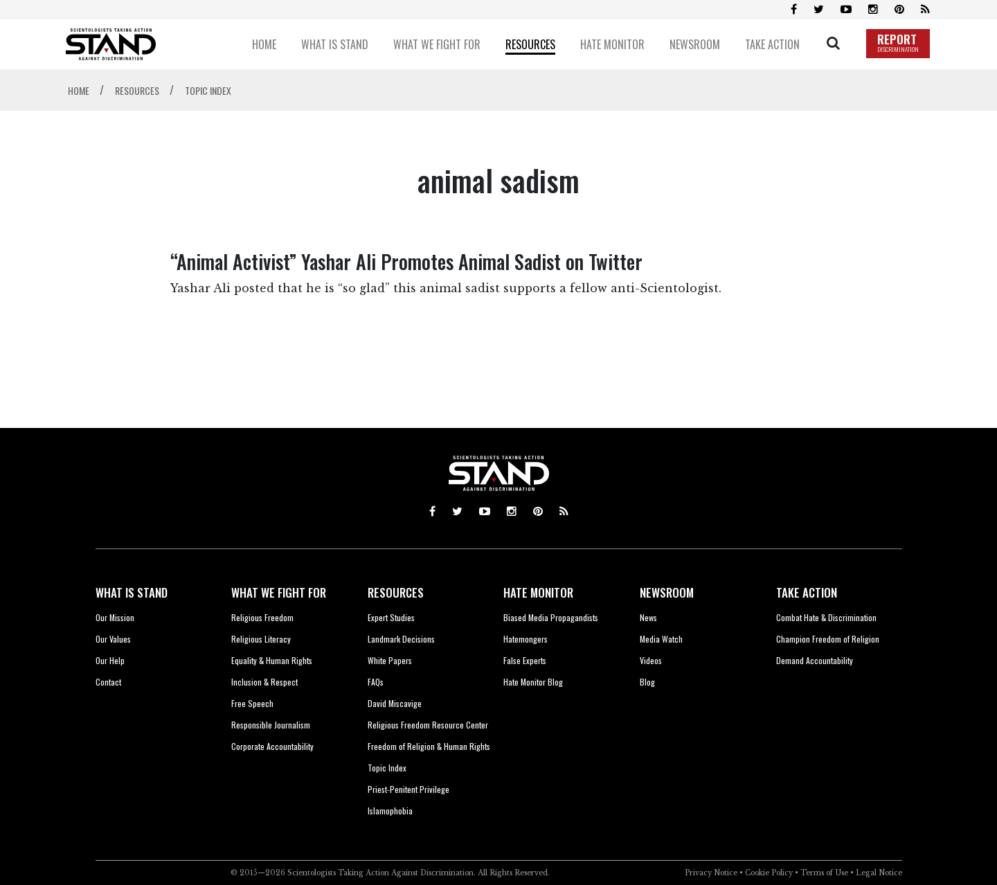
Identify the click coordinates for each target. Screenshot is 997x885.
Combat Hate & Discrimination (826, 617)
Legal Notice (879, 872)
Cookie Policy (769, 872)
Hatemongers (525, 639)
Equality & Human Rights (271, 660)
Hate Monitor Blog (533, 682)
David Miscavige (395, 703)
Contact (108, 682)
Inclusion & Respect (264, 682)
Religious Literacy (261, 639)
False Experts (524, 660)
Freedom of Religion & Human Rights (429, 746)
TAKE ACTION (806, 592)
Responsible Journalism (270, 725)
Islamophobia (390, 810)
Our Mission (115, 617)
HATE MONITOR (538, 592)
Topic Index (387, 768)
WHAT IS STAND (132, 592)
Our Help (110, 660)
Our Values (113, 639)
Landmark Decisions (401, 639)
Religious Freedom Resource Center (428, 725)
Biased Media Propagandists (550, 617)
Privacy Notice (711, 872)
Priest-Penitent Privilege (408, 789)
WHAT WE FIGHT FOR (278, 592)
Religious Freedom (262, 617)
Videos (651, 660)
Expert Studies (391, 617)
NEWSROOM (667, 592)
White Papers (390, 660)
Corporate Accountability (272, 746)
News (648, 617)
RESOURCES (396, 592)
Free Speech (252, 703)
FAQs (376, 682)
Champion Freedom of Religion (827, 639)
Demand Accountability (814, 660)
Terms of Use (824, 872)
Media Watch (661, 639)
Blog (647, 682)
